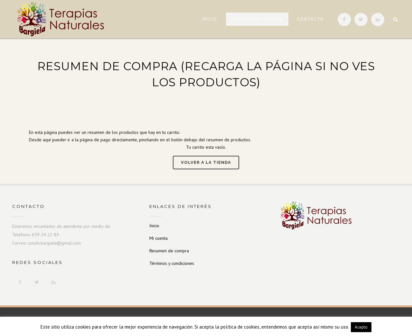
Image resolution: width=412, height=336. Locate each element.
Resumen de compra (169, 251)
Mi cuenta (158, 238)
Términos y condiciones (171, 263)
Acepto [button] (361, 327)
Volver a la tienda (206, 162)
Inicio (154, 226)
